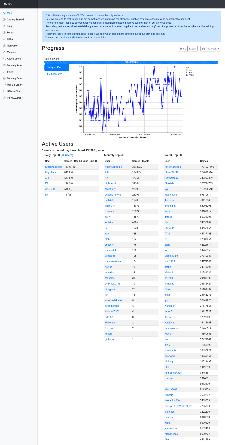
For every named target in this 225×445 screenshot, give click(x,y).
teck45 (168, 311)
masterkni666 (172, 400)
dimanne (169, 283)
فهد (166, 189)
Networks (10, 45)
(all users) (66, 155)
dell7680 (50, 189)
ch (166, 239)
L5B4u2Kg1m (112, 283)
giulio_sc (110, 339)
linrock (168, 216)
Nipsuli (168, 333)
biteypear (110, 289)
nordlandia (170, 350)
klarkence (110, 322)
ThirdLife (110, 205)
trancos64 (110, 250)
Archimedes (171, 433)
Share (183, 48)
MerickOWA (171, 389)
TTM (167, 233)
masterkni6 (171, 194)
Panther (169, 417)
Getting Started (13, 19)
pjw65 (168, 345)
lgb (166, 300)
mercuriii (109, 211)
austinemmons (113, 194)
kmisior (109, 222)
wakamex (170, 305)
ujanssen (169, 411)
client (66, 37)
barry (108, 216)
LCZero (7, 4)
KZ (46, 183)
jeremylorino (171, 428)
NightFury (50, 172)
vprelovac (170, 322)
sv (166, 250)
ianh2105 (170, 261)
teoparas (110, 278)
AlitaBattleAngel (173, 372)
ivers (167, 211)
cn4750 (169, 278)
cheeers (109, 244)
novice (108, 266)
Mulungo (169, 361)
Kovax (168, 317)
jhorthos (169, 200)
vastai (168, 422)
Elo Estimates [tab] (54, 74)
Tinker (168, 289)
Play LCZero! (12, 97)
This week (209, 48)
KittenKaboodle (53, 166)
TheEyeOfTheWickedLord (178, 406)
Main (12, 12)
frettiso (109, 328)
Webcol (169, 272)
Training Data (12, 78)
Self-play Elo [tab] (54, 67)
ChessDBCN (171, 172)
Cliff (167, 367)
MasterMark (171, 255)
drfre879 (109, 317)
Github (8, 39)
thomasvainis (172, 328)
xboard (108, 333)
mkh (167, 339)
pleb (107, 239)
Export (192, 48)
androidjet (170, 205)
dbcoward (170, 356)
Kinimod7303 (112, 311)
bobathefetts (112, 305)
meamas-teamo (113, 261)
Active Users (12, 58)
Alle (47, 178)
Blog (7, 26)
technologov (171, 178)
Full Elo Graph (12, 84)
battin (168, 266)
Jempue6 (110, 255)
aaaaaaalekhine (113, 300)
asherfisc (110, 272)
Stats (8, 71)
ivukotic (169, 395)
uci (106, 228)
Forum (8, 32)
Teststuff (169, 228)
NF (46, 194)
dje (166, 222)
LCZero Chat (12, 91)
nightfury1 (110, 183)
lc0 (76, 37)
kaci (107, 233)
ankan (168, 294)
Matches (10, 52)
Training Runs (12, 65)
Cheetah (169, 183)
